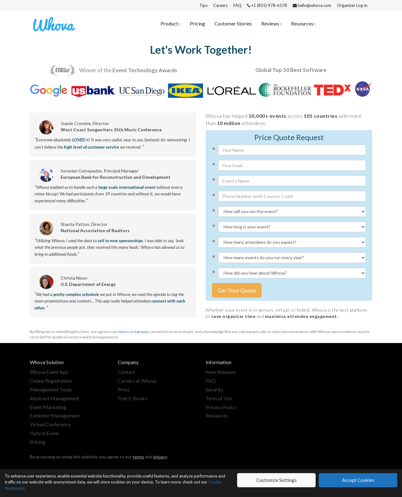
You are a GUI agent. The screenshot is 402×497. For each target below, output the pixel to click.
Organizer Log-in (352, 5)
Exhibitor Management (55, 415)
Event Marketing (48, 407)
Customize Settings (276, 480)
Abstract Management (54, 398)
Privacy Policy (221, 407)
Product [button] (169, 23)
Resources (217, 415)
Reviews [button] (270, 23)
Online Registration (51, 381)
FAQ (237, 5)
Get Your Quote (236, 290)
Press (124, 389)
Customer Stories (233, 23)
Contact (126, 372)
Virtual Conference (50, 424)
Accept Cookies (358, 480)
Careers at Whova (137, 381)
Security (214, 389)
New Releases (221, 372)
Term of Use (219, 398)
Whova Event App (49, 372)
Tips (203, 5)
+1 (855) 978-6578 (267, 5)
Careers (220, 5)
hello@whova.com (312, 5)
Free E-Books (132, 398)
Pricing (197, 23)
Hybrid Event (44, 433)
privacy (142, 331)
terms (124, 331)
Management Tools (51, 389)
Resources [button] (302, 23)
